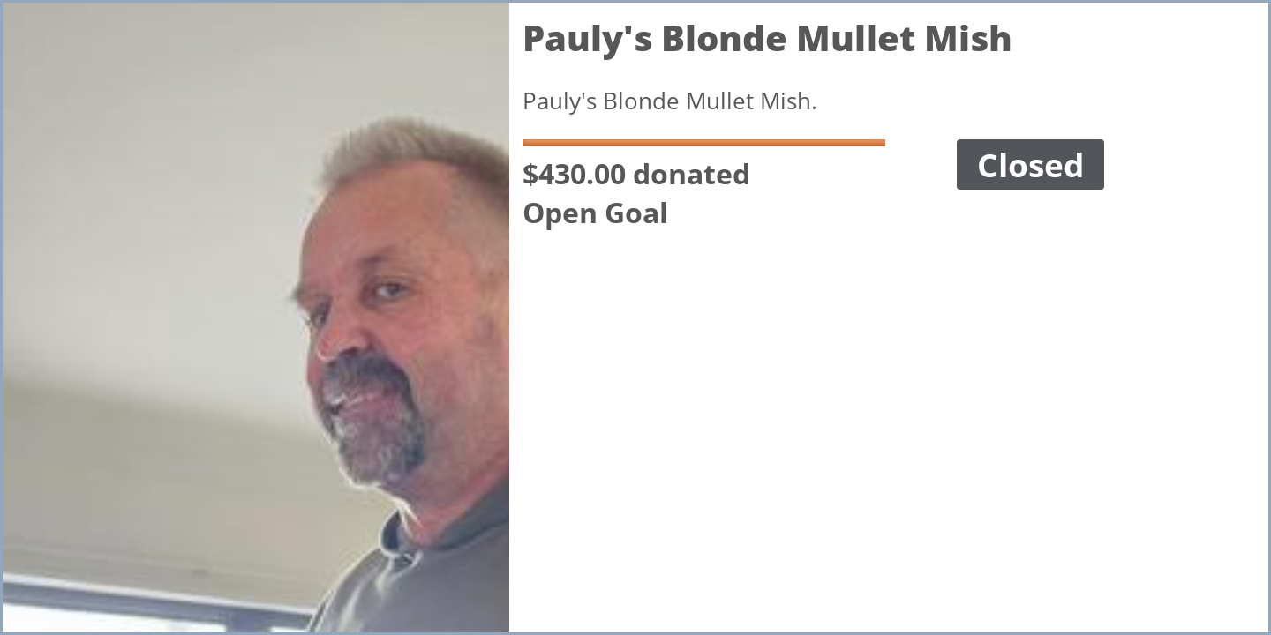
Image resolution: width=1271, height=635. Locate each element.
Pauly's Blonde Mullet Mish (767, 37)
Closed (1030, 164)
